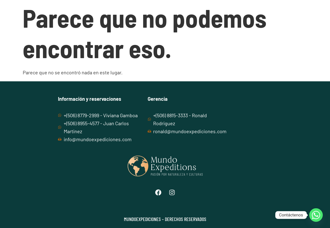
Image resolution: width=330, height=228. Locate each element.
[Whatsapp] (316, 215)
